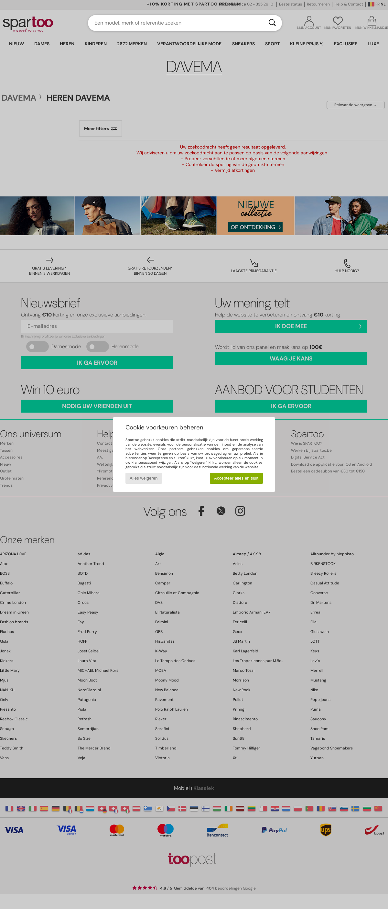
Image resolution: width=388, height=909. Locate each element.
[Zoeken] (272, 23)
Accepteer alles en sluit (236, 478)
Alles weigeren (144, 478)
